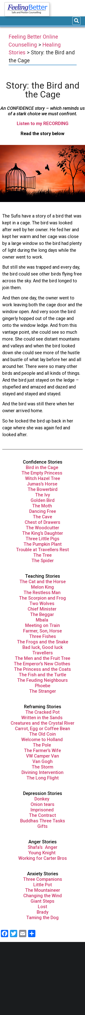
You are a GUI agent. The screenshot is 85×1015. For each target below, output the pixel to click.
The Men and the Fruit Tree (42, 658)
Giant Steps (42, 901)
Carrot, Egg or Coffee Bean (42, 728)
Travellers (42, 653)
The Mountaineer (42, 890)
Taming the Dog (42, 917)
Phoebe (42, 685)
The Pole (42, 745)
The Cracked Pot (42, 712)
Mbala (42, 620)
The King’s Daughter (42, 533)
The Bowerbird (43, 489)
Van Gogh (42, 761)
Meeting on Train (42, 625)
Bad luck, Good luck (42, 647)
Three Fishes (42, 636)
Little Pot (42, 884)
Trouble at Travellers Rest (42, 549)
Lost (42, 906)
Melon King (42, 587)
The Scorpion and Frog (42, 598)
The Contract (42, 815)
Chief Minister (42, 609)
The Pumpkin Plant (43, 544)
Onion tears (42, 804)
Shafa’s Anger (42, 847)
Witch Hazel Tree (42, 478)
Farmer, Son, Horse (42, 631)
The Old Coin (42, 734)
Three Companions (42, 879)
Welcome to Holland (42, 739)
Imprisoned (42, 810)
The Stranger (42, 691)
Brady (43, 912)
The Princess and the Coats (42, 669)
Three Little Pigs (42, 538)
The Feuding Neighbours (42, 680)
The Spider (43, 560)
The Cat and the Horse (42, 581)
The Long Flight (43, 778)
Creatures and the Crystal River (42, 723)
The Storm (42, 767)
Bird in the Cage (42, 467)
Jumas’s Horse (42, 484)
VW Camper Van (42, 756)
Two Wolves (42, 603)
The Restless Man (43, 592)
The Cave (42, 516)
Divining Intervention (42, 772)
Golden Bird (43, 500)
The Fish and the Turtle (42, 674)
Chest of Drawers (42, 522)
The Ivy (42, 495)
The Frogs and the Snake (42, 642)
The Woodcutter (42, 527)
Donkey (42, 799)
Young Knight (42, 852)
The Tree (42, 555)
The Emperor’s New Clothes (42, 663)
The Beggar (42, 614)
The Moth (42, 506)
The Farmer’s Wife (42, 750)
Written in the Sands (42, 717)
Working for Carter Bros (42, 858)
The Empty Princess (42, 473)
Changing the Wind (42, 895)
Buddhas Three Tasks (42, 821)
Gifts (42, 826)
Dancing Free (42, 511)
